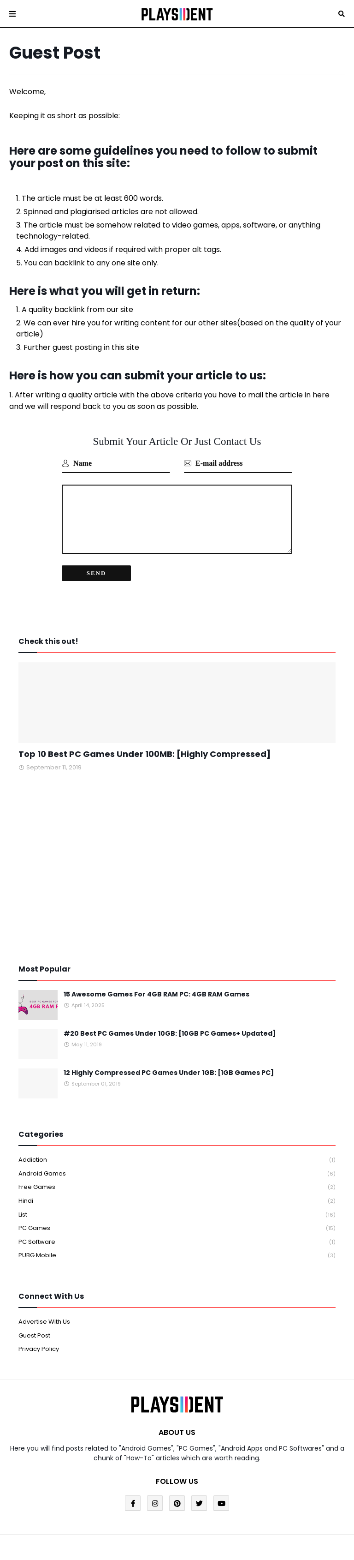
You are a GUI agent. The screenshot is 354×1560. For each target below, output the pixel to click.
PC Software (177, 1242)
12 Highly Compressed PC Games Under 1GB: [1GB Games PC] (169, 1072)
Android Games (177, 1174)
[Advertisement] (177, 868)
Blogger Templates (138, 1538)
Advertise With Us (44, 1321)
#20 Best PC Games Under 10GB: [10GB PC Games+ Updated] (170, 1033)
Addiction (177, 1160)
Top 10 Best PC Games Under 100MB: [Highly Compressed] (144, 754)
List (177, 1215)
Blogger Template (249, 1538)
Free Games (177, 1187)
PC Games (177, 1228)
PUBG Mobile (177, 1255)
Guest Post (34, 1335)
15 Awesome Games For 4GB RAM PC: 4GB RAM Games (156, 994)
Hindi (177, 1201)
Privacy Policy (38, 1348)
